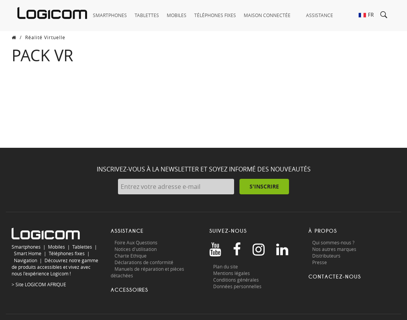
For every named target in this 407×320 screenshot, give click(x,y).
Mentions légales (231, 273)
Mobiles (56, 247)
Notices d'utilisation (136, 249)
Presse (319, 262)
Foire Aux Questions (136, 242)
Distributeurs (326, 256)
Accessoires (129, 290)
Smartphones (26, 247)
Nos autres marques (334, 249)
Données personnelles (237, 286)
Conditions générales (236, 280)
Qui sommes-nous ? (333, 242)
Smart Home (27, 253)
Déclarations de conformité (144, 262)
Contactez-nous (334, 276)
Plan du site (225, 266)
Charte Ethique (131, 256)
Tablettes (82, 247)
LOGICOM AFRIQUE (45, 284)
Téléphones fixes (67, 253)
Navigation (25, 260)
